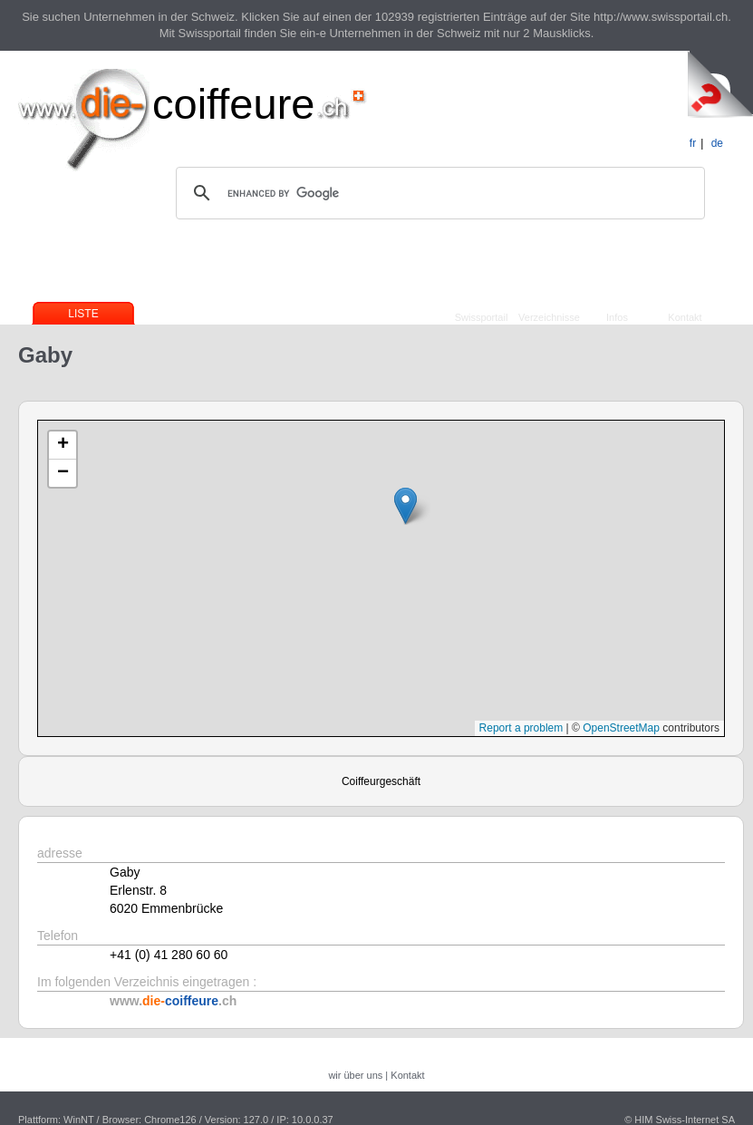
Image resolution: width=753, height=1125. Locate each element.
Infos (617, 317)
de (717, 143)
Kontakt (684, 317)
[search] (437, 193)
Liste (83, 313)
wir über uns (355, 1075)
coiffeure (233, 104)
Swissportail (481, 317)
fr (693, 143)
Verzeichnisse (549, 317)
